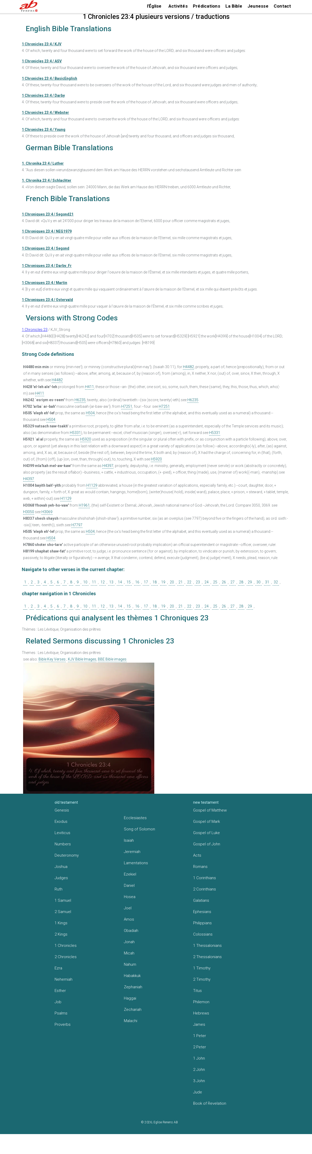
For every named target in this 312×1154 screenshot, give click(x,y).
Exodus (61, 821)
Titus (197, 990)
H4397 (107, 466)
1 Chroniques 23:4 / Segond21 (47, 214)
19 (163, 582)
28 (241, 582)
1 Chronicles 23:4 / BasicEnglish (49, 78)
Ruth (58, 889)
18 (154, 582)
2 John (199, 1069)
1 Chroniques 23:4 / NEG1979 (47, 231)
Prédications (206, 6)
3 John (199, 1080)
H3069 (46, 512)
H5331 (75, 433)
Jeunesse (257, 6)
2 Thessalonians (207, 956)
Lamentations (136, 863)
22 (189, 582)
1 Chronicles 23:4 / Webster (45, 112)
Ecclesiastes (135, 817)
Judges (61, 878)
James (199, 1024)
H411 (89, 387)
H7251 (126, 406)
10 (85, 582)
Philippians (202, 923)
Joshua (61, 866)
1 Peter (199, 1035)
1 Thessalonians (207, 945)
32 (276, 582)
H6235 (80, 400)
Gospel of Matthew (210, 810)
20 (172, 582)
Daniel (129, 885)
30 (258, 582)
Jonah (129, 942)
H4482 (188, 367)
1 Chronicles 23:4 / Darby (43, 95)
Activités (178, 6)
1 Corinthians (204, 878)
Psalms (61, 1013)
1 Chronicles (66, 945)
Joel (127, 908)
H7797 (76, 525)
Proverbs (63, 1024)
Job (58, 1002)
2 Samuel (63, 911)
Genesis (62, 810)
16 (137, 582)
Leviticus (62, 832)
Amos (129, 919)
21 (180, 582)
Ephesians (202, 911)
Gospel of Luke (206, 832)
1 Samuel (63, 900)
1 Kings (61, 923)
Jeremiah (132, 851)
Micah (129, 953)
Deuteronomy (67, 855)
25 (215, 582)
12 (103, 582)
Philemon (201, 1002)
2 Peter (199, 1047)
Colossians (203, 934)
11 (94, 582)
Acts (197, 855)
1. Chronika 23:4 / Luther (43, 163)
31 (267, 582)
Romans (200, 866)
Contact (282, 6)
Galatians (201, 900)
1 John (199, 1058)
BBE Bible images (112, 659)
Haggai (130, 998)
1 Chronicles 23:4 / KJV (41, 44)
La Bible (233, 6)
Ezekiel (130, 874)
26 (224, 582)
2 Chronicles (66, 956)
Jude (197, 1092)
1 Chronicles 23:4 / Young (43, 129)
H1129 (91, 485)
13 (111, 582)
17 (146, 582)
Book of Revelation (209, 1103)
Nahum (130, 964)
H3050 (28, 512)
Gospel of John (206, 844)
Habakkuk (132, 975)
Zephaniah (133, 987)
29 (250, 582)
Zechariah (132, 1009)
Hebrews (201, 1013)
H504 (90, 413)
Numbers (63, 844)
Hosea (129, 896)
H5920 (85, 439)
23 (198, 582)
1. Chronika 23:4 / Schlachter (46, 180)
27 (232, 582)
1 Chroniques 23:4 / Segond (45, 248)
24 (206, 582)
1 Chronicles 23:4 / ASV (42, 61)
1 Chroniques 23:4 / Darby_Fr (47, 266)
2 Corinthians (204, 889)
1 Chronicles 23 (34, 330)
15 (128, 582)
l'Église (154, 6)
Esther (60, 990)
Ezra (58, 968)
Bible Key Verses (52, 659)
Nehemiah (63, 979)
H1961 (84, 505)
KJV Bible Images (82, 659)
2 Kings (61, 934)
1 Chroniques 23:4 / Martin (44, 283)
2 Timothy (201, 979)
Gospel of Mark (206, 821)
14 (120, 582)
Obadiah (131, 930)
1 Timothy (201, 968)
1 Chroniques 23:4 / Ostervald (47, 300)
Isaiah (129, 840)
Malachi (130, 1020)
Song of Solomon (139, 829)
